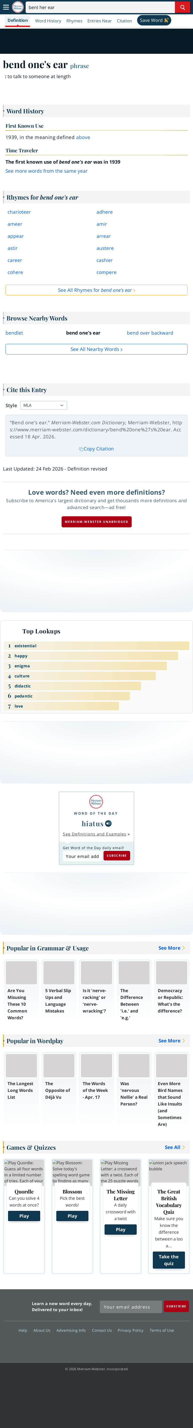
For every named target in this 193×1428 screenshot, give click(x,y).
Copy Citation (96, 448)
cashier (104, 260)
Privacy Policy (132, 1330)
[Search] (108, 7)
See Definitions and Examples (94, 834)
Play (24, 1216)
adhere (104, 212)
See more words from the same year (47, 171)
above (83, 137)
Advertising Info (73, 1330)
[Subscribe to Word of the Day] (82, 856)
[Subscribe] (176, 1306)
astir (13, 248)
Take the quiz (169, 1260)
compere (106, 272)
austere (105, 248)
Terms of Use (162, 1330)
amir (101, 224)
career (15, 260)
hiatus (93, 823)
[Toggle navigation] (6, 7)
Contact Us (103, 1330)
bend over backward (150, 333)
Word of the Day (96, 813)
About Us (43, 1330)
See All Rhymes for (95, 290)
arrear (103, 236)
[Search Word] (182, 7)
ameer (15, 224)
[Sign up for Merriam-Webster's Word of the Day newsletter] (131, 1307)
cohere (15, 272)
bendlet (14, 333)
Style (11, 405)
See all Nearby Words (95, 349)
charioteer (19, 212)
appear (16, 236)
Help (24, 1330)
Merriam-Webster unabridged (96, 522)
